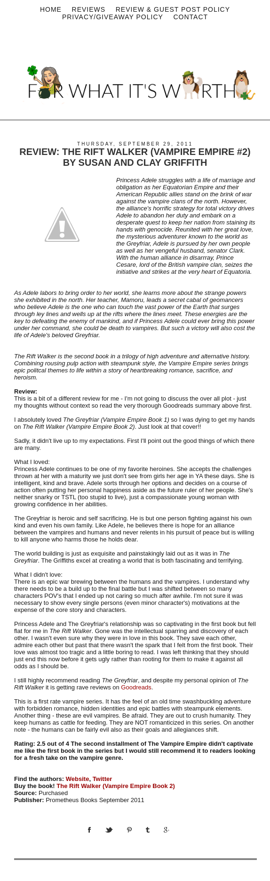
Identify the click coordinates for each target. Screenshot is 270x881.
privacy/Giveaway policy (112, 17)
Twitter (102, 778)
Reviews (89, 9)
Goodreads (136, 687)
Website (77, 778)
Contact (190, 17)
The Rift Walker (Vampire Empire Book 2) (115, 785)
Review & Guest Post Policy (173, 9)
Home (51, 9)
